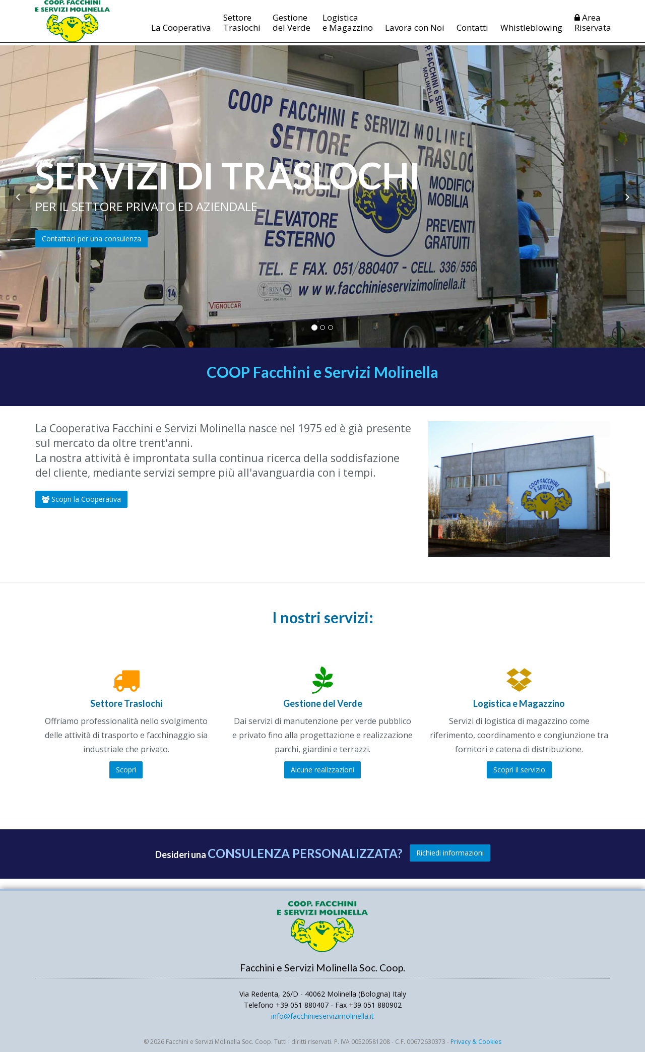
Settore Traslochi (242, 28)
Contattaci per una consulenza (91, 238)
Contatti (472, 33)
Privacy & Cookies (475, 1041)
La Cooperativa (181, 33)
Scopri (126, 769)
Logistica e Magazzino (347, 28)
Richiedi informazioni (450, 853)
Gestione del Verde (291, 28)
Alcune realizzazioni (322, 769)
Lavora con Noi (414, 33)
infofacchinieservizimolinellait (322, 1016)
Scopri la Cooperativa (81, 499)
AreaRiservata (592, 28)
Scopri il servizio (519, 769)
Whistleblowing (531, 33)
